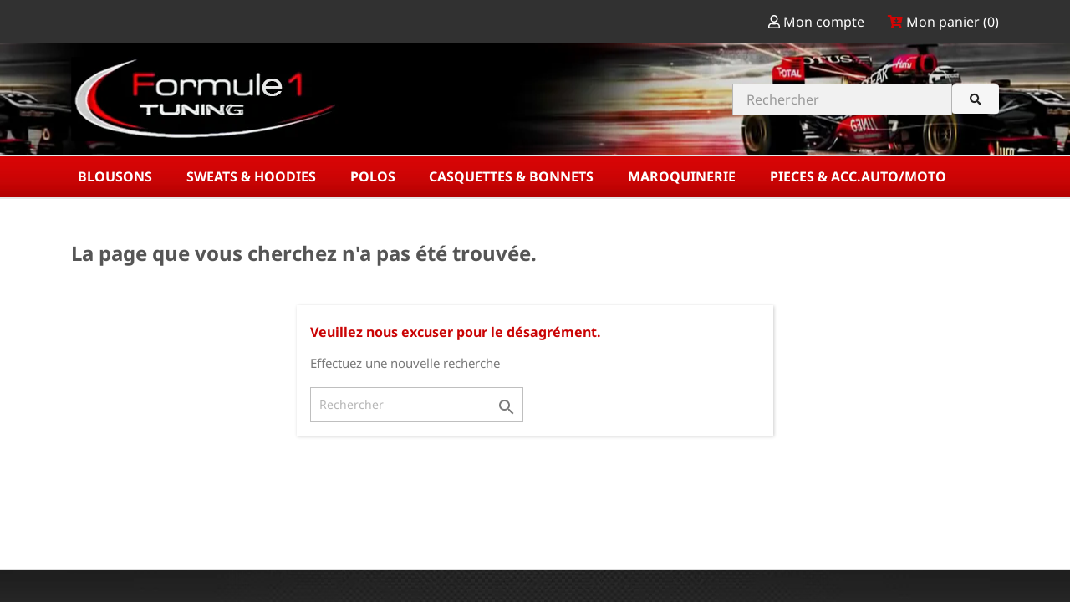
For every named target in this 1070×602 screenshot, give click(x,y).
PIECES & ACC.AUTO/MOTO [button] (860, 176)
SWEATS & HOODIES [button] (252, 176)
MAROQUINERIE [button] (683, 176)
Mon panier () (943, 22)
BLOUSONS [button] (116, 176)
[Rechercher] (416, 404)
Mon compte (818, 22)
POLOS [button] (374, 176)
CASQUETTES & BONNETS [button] (513, 176)
